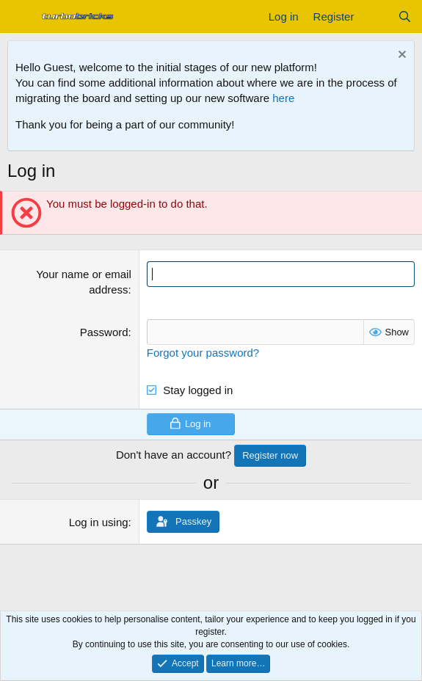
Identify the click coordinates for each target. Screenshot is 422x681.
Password (104, 332)
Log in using (98, 522)
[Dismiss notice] (400, 56)
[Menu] (20, 17)
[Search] (404, 16)
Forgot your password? (203, 352)
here (283, 98)
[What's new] (375, 16)
